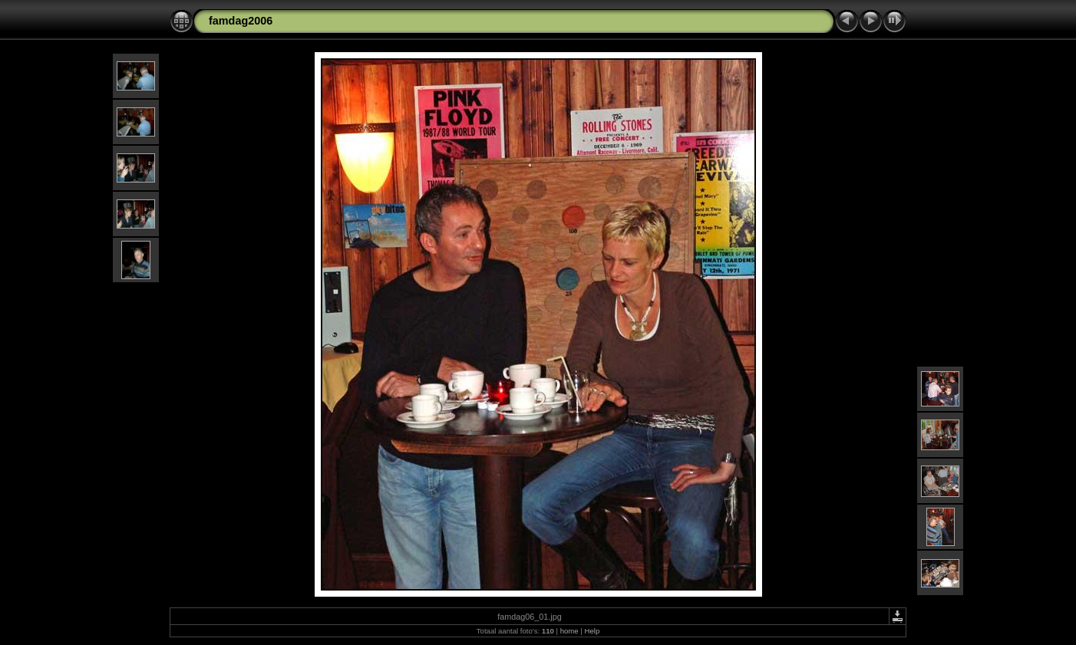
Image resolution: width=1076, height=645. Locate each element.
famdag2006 (240, 21)
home (569, 631)
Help (591, 631)
